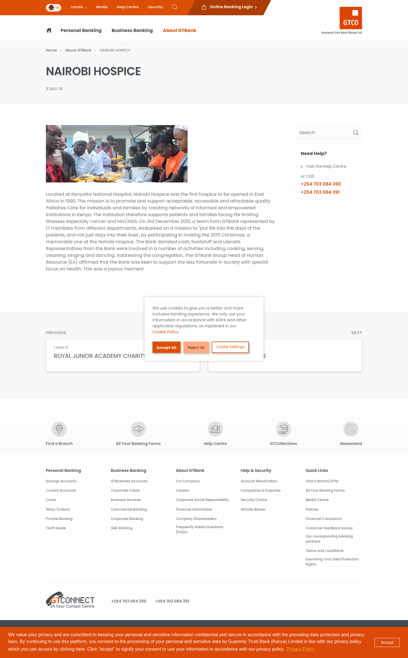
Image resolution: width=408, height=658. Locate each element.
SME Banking (121, 528)
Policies (312, 509)
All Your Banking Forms (325, 490)
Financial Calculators (324, 518)
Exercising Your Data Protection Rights (332, 562)
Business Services (126, 499)
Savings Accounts (61, 481)
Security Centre (254, 499)
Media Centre (317, 499)
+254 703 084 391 (320, 192)
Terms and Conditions (324, 550)
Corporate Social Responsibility (202, 499)
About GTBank (179, 30)
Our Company (188, 481)
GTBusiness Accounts (129, 481)
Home (51, 50)
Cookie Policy (165, 332)
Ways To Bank (58, 509)
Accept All (167, 347)
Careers (182, 490)
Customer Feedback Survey (329, 528)
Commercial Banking (129, 509)
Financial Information (194, 509)
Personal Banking (81, 30)
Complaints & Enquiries (261, 490)
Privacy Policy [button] (301, 649)
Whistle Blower (253, 509)
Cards (51, 499)
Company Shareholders (196, 518)
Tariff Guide (56, 528)
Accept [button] (387, 642)
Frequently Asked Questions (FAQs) (199, 529)
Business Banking (132, 30)
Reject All (196, 347)
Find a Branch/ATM (322, 481)
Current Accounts (61, 490)
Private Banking (59, 518)
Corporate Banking (127, 518)
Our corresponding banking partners (329, 539)
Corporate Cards (125, 490)
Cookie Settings (230, 346)
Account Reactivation (259, 481)
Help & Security (256, 470)
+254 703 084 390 (321, 184)
